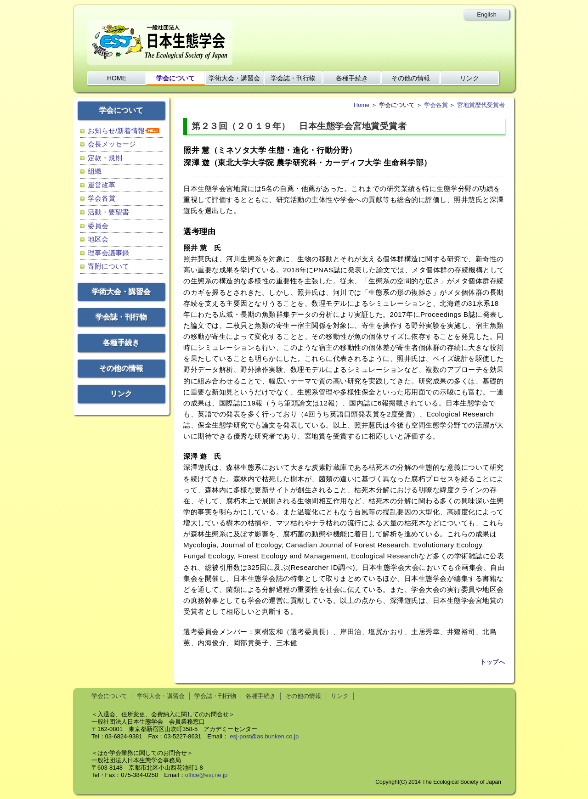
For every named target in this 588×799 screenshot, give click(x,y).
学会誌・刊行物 (293, 78)
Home (362, 104)
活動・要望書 (108, 212)
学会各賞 (101, 198)
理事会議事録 (108, 253)
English (487, 14)
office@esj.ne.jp (206, 774)
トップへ (492, 662)
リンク (469, 78)
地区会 (98, 239)
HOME (116, 78)
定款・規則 (105, 158)
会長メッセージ (112, 144)
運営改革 (101, 185)
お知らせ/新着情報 (116, 131)
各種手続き (352, 78)
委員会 (98, 226)
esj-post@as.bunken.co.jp (264, 736)
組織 (95, 171)
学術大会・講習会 (234, 78)
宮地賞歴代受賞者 (481, 104)
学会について (175, 78)
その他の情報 (410, 78)
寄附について (108, 266)
